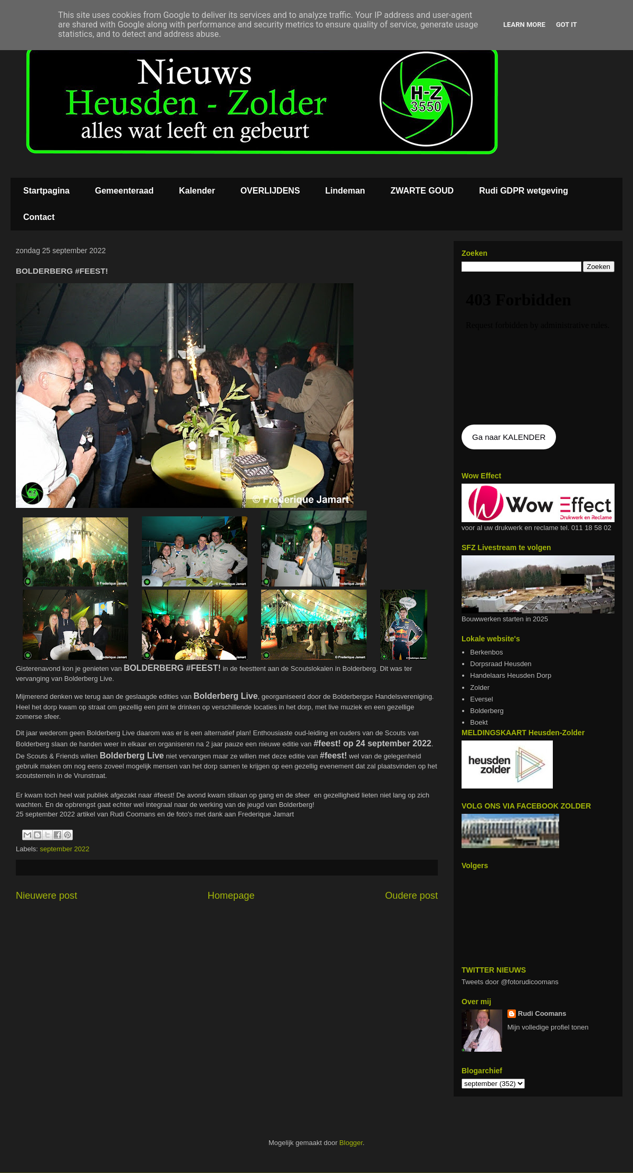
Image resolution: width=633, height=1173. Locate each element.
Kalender (197, 190)
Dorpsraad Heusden (500, 664)
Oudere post (411, 895)
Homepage (231, 895)
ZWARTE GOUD (422, 190)
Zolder (480, 687)
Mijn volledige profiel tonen (548, 1027)
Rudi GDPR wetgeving (523, 190)
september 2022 (65, 849)
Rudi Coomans (542, 1013)
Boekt (478, 722)
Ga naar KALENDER (508, 436)
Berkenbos (486, 652)
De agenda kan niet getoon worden (538, 349)
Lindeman (345, 190)
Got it (566, 24)
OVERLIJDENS (270, 190)
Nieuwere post (46, 895)
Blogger (350, 1143)
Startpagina (46, 190)
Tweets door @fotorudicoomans (510, 982)
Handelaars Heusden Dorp (510, 675)
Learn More (524, 24)
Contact (39, 217)
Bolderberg (487, 711)
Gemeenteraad (124, 190)
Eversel (481, 699)
